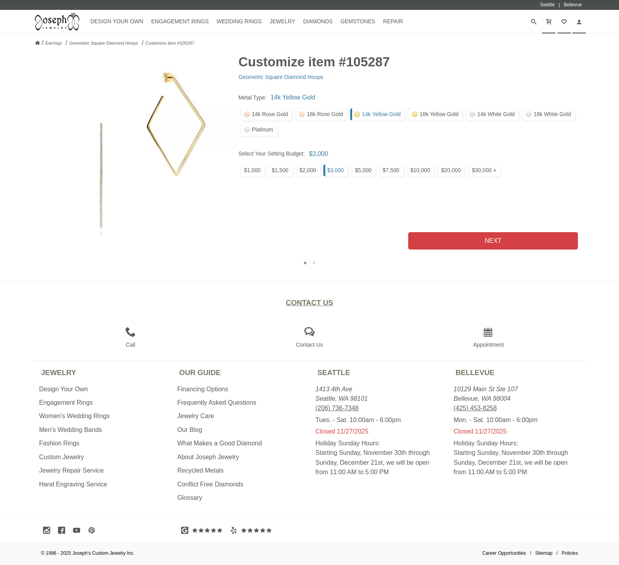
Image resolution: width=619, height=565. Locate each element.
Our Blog (189, 429)
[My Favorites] (564, 22)
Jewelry (282, 21)
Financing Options (202, 389)
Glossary (189, 497)
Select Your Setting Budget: (271, 153)
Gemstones (357, 21)
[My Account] (579, 22)
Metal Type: (252, 97)
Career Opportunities (504, 553)
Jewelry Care (195, 416)
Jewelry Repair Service (71, 470)
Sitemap (544, 553)
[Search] (533, 22)
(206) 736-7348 (336, 408)
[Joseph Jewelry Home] (37, 42)
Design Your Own (116, 21)
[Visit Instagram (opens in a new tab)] (48, 530)
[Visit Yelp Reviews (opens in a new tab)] (252, 530)
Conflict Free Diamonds (210, 484)
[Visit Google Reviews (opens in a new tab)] (203, 530)
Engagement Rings (180, 21)
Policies (570, 553)
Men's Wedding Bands (70, 429)
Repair (393, 21)
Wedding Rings (239, 21)
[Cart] (548, 22)
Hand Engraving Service (73, 484)
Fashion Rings (59, 443)
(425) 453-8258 (475, 408)
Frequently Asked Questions (216, 402)
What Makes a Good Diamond (219, 443)
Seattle (333, 372)
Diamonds (317, 21)
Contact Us (309, 302)
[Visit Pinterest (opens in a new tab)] (93, 530)
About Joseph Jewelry (208, 457)
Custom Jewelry (61, 457)
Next (493, 240)
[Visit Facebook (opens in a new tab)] (63, 530)
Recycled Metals (200, 470)
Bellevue (475, 372)
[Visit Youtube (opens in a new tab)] (78, 530)
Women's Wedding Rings (74, 416)
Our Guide (200, 372)
